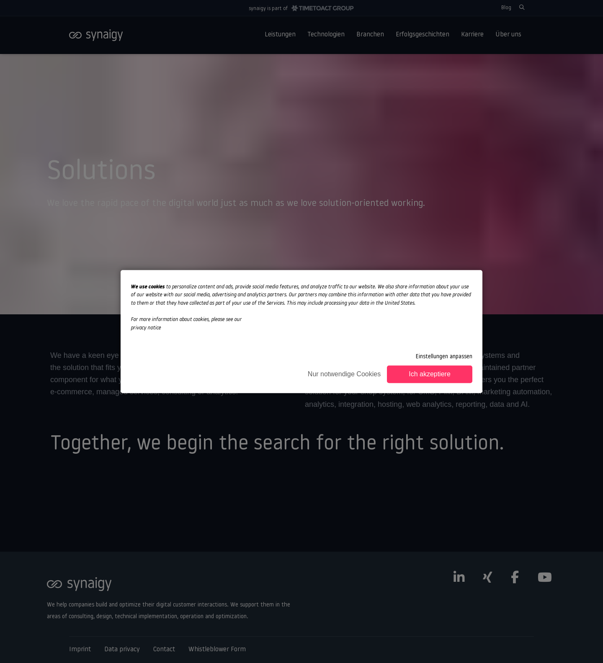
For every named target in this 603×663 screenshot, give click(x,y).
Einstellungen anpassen (444, 357)
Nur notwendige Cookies (344, 374)
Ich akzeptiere (430, 374)
